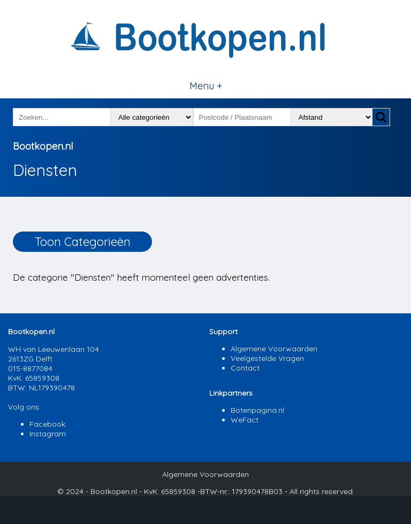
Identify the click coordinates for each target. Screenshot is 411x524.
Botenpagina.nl (257, 410)
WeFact (244, 420)
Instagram (47, 433)
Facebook (47, 424)
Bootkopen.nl (43, 146)
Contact (245, 368)
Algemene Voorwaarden (274, 348)
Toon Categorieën (83, 241)
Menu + (205, 86)
